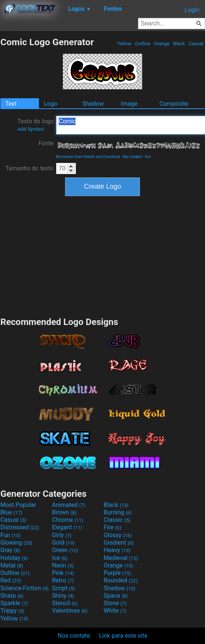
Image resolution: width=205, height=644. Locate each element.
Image (129, 103)
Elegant (67, 527)
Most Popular (18, 504)
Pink (63, 572)
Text (10, 103)
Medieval (121, 557)
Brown (64, 512)
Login (192, 9)
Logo (50, 103)
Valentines (70, 610)
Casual (196, 43)
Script (63, 588)
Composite (174, 103)
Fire (112, 527)
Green (65, 550)
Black (179, 43)
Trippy (12, 610)
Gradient (119, 542)
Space (116, 595)
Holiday (14, 557)
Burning (118, 512)
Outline (143, 43)
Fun (148, 157)
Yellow (124, 43)
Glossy (118, 535)
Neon (63, 565)
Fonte (46, 143)
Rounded (121, 580)
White (115, 610)
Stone (115, 603)
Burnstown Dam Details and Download (88, 157)
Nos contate (74, 635)
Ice (59, 557)
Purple (117, 572)
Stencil (64, 603)
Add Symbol (30, 129)
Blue (11, 512)
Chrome (67, 519)
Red (10, 580)
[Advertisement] (102, 255)
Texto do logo (35, 125)
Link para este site (123, 635)
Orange (162, 43)
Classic (117, 519)
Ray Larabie (132, 157)
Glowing (16, 542)
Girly (61, 535)
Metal (11, 565)
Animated (68, 504)
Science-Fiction (24, 588)
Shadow (93, 103)
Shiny (63, 595)
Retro (63, 580)
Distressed (19, 527)
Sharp (12, 595)
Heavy (117, 550)
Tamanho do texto (29, 168)
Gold (63, 542)
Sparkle (14, 603)
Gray (10, 550)
